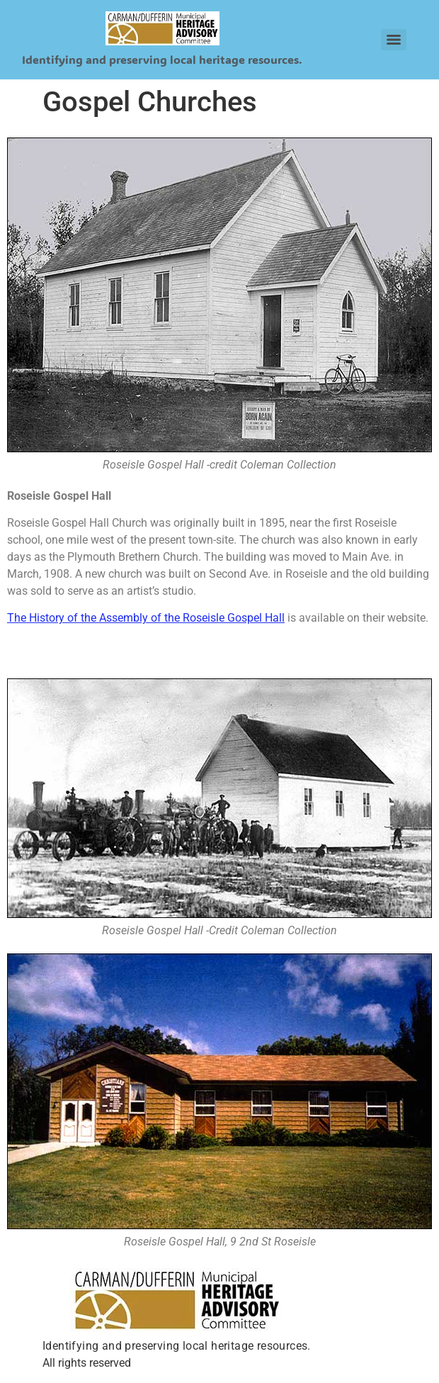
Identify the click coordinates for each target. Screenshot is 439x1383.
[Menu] (393, 39)
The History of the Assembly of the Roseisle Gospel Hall (146, 618)
